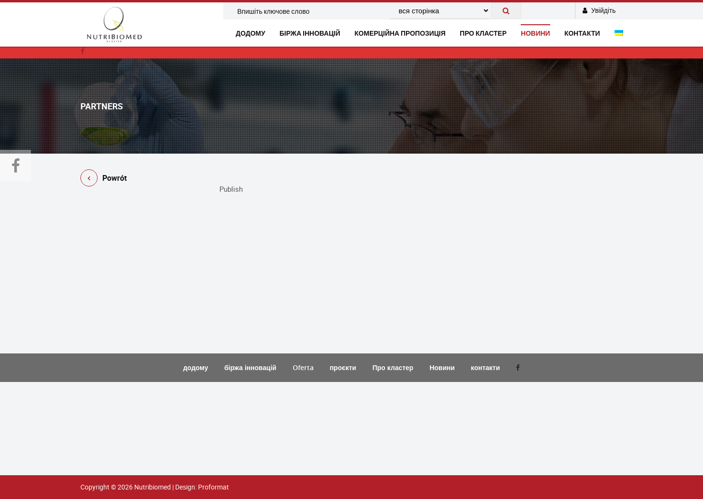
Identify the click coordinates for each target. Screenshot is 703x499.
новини (535, 33)
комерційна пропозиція (400, 33)
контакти (582, 33)
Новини (442, 367)
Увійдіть (599, 10)
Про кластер (483, 33)
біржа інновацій (309, 33)
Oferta (303, 367)
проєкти (343, 367)
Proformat (213, 486)
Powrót (103, 179)
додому (250, 33)
